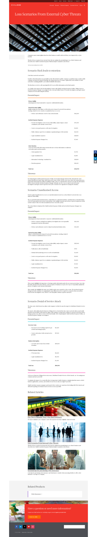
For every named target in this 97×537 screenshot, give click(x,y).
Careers (60, 1)
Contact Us (78, 1)
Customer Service (74, 5)
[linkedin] (20, 526)
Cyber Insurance (36, 494)
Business (57, 5)
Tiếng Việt (83, 1)
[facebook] (16, 526)
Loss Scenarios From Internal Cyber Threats (43, 443)
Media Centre (70, 1)
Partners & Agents (65, 5)
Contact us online (33, 517)
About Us (56, 1)
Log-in (81, 5)
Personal (52, 5)
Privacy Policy (29, 532)
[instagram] (32, 526)
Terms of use (24, 532)
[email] (95, 161)
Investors (64, 1)
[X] (24, 526)
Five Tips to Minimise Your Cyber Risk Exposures (45, 417)
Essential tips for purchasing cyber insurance (43, 470)
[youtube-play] (28, 526)
